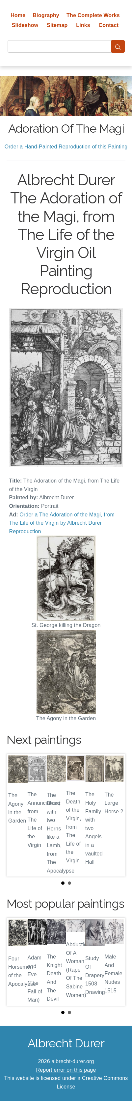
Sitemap (57, 25)
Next (115, 815)
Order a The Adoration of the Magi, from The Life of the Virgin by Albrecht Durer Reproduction (62, 523)
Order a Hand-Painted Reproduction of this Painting (66, 146)
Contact (109, 25)
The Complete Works (93, 15)
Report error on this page (66, 1070)
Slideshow (25, 25)
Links (83, 25)
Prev (17, 815)
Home (18, 15)
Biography (46, 15)
